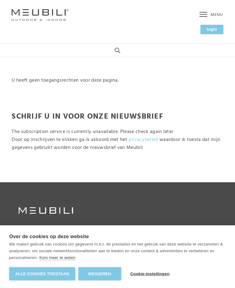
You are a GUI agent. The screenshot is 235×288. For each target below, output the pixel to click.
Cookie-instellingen (150, 273)
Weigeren (99, 273)
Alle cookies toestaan (42, 273)
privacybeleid (143, 140)
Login (212, 29)
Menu (211, 14)
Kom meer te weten (57, 257)
